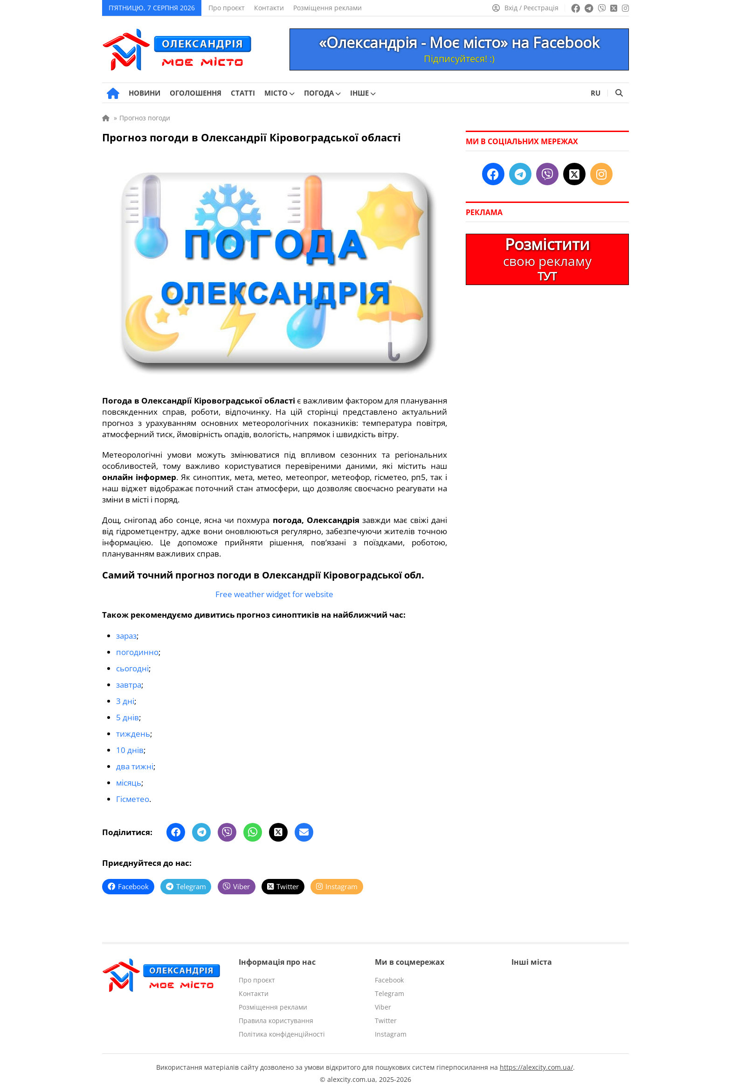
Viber (383, 1001)
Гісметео (132, 793)
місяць (128, 778)
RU (595, 93)
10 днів (130, 746)
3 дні (125, 698)
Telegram (389, 987)
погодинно (137, 651)
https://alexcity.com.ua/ (536, 1061)
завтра (128, 682)
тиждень (133, 730)
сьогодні (132, 667)
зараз (126, 635)
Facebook (389, 974)
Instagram (391, 1028)
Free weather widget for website (274, 594)
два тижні (134, 762)
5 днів (127, 714)
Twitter (386, 1014)
